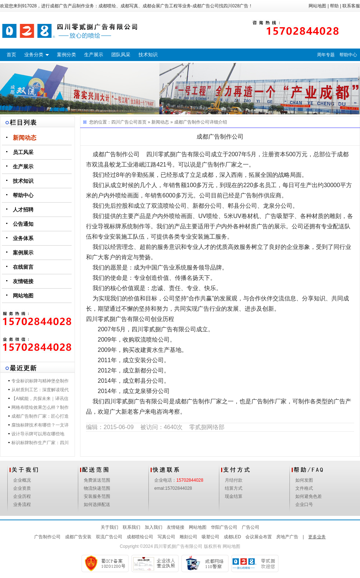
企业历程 (22, 496)
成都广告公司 (205, 5)
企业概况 (22, 480)
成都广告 (59, 5)
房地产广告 (287, 536)
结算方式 (233, 488)
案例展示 (23, 253)
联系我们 (131, 527)
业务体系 (23, 238)
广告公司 (250, 527)
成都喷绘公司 (140, 536)
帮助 (334, 5)
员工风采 (23, 152)
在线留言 (23, 267)
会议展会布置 (258, 536)
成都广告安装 (78, 536)
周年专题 (326, 54)
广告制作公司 (47, 536)
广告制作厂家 (219, 164)
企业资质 (22, 488)
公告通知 (23, 224)
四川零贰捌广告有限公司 (178, 546)
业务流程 (22, 504)
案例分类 (66, 54)
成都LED (232, 536)
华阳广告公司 (224, 527)
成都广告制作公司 (191, 122)
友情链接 (23, 281)
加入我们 (153, 527)
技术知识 (148, 54)
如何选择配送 (97, 504)
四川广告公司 (124, 122)
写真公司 (166, 536)
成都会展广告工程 (160, 5)
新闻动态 (24, 138)
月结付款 (233, 480)
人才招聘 (23, 210)
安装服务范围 (97, 496)
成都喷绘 (107, 5)
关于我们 (109, 527)
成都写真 (129, 5)
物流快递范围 (97, 488)
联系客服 (351, 5)
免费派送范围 (97, 480)
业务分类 (33, 54)
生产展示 (93, 54)
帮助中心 (348, 54)
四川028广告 (235, 5)
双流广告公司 (109, 536)
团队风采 (120, 54)
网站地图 (317, 5)
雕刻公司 (188, 536)
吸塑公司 (210, 536)
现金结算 (233, 496)
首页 (11, 54)
